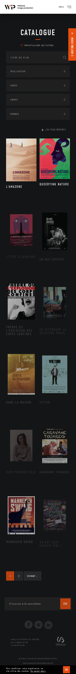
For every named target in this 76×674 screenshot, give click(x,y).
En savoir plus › (38, 671)
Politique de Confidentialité (38, 663)
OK (66, 669)
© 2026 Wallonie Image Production (38, 658)
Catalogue (38, 32)
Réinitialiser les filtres (37, 45)
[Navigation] (69, 7)
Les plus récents (56, 129)
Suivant (32, 576)
